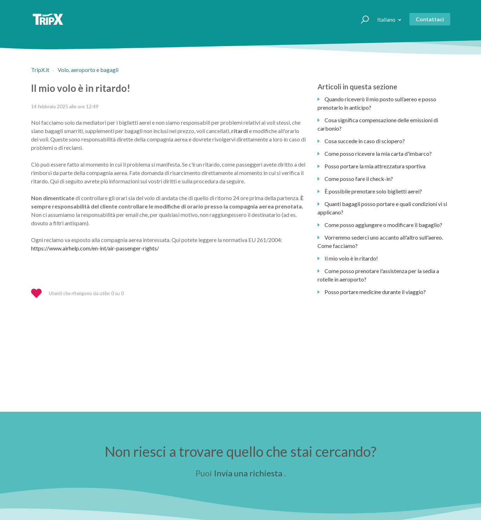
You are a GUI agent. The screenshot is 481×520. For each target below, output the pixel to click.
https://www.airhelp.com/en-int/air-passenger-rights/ (95, 248)
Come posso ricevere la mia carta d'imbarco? (378, 153)
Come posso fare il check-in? (359, 178)
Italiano (386, 19)
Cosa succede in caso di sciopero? (365, 141)
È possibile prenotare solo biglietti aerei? (373, 191)
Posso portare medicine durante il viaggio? (375, 291)
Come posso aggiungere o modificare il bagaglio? (383, 224)
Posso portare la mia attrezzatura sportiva (375, 166)
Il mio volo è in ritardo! (351, 258)
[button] (362, 19)
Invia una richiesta (248, 473)
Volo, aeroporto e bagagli (88, 69)
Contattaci (430, 19)
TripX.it (40, 69)
